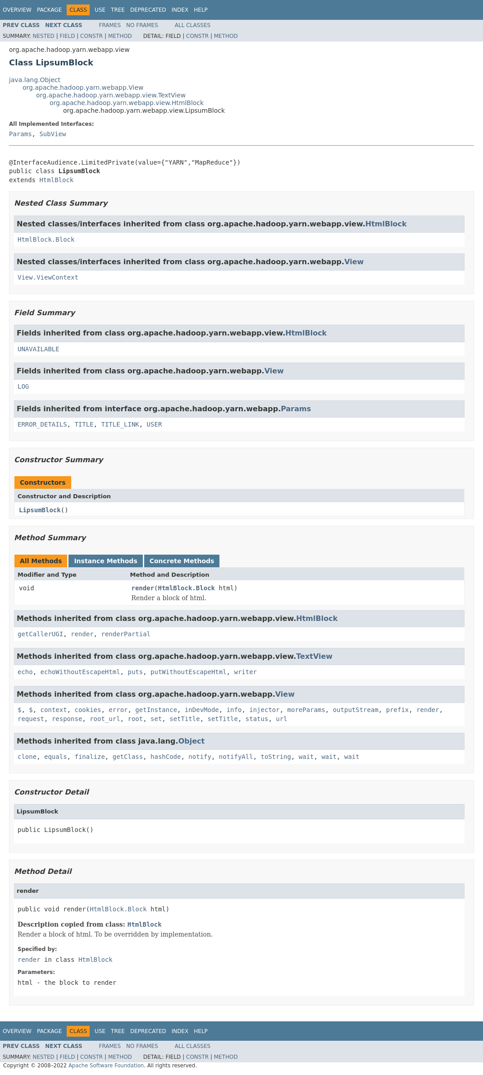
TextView (314, 656)
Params (20, 134)
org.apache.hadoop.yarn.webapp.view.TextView (111, 95)
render (143, 588)
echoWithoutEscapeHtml (80, 671)
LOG (23, 386)
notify (199, 756)
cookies (87, 709)
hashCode (165, 756)
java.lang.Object (34, 79)
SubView (52, 134)
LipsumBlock (40, 510)
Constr (91, 36)
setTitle (184, 718)
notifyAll (236, 756)
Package (49, 10)
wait (306, 756)
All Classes (192, 25)
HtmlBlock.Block (46, 239)
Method (120, 36)
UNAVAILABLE (38, 349)
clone (27, 756)
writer (245, 671)
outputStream (355, 709)
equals (55, 756)
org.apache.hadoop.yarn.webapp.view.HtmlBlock (127, 102)
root (135, 718)
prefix (397, 709)
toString (276, 756)
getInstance (156, 709)
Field (67, 36)
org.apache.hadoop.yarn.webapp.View (83, 87)
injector (264, 709)
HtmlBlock (56, 180)
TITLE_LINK (120, 424)
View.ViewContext (48, 277)
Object (191, 741)
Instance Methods (105, 561)
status (257, 718)
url (281, 718)
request (31, 718)
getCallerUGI (40, 634)
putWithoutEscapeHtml (188, 671)
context (54, 709)
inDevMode (202, 709)
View (354, 261)
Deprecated (148, 10)
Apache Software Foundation (106, 1065)
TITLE (83, 424)
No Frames (142, 25)
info (234, 709)
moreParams (306, 709)
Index (180, 10)
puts (135, 671)
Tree (118, 10)
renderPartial (125, 634)
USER (154, 424)
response (67, 718)
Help (201, 10)
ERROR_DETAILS (42, 424)
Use (100, 10)
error (118, 709)
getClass (128, 756)
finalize (89, 756)
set (156, 718)
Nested (43, 36)
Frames (110, 25)
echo (25, 671)
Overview (17, 10)
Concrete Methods (182, 561)
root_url (105, 718)
